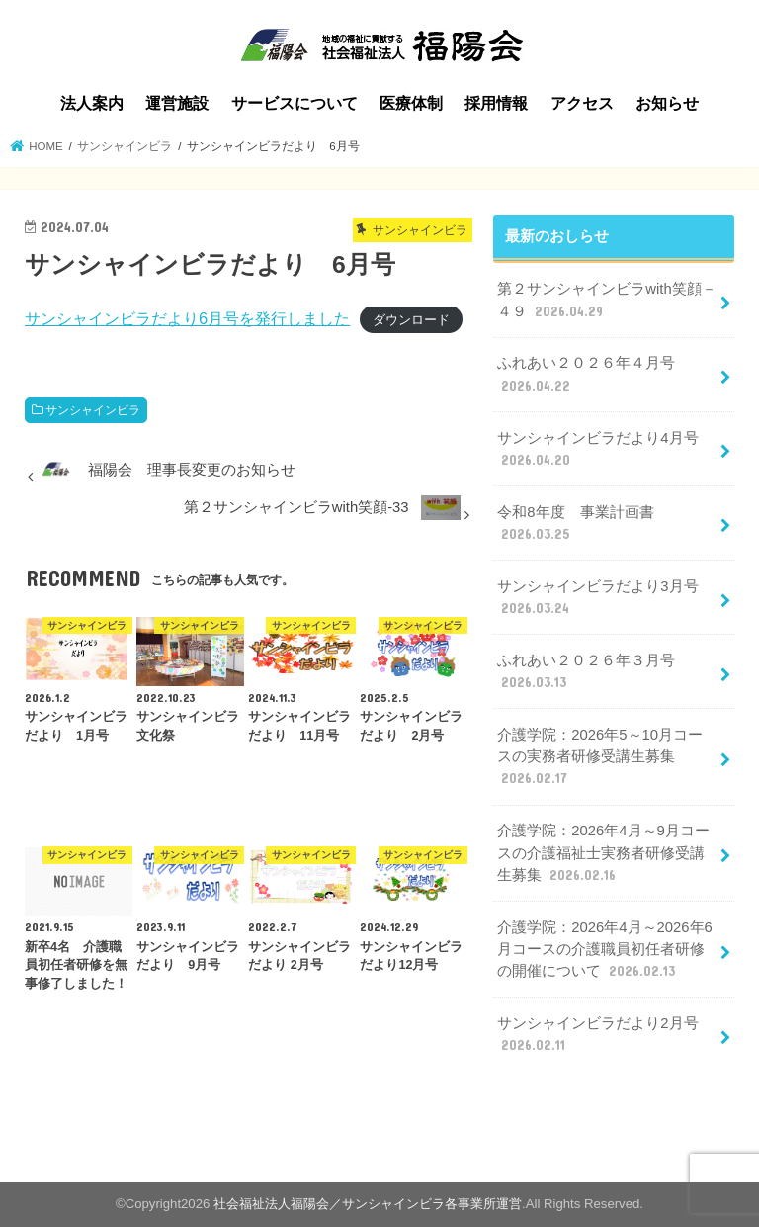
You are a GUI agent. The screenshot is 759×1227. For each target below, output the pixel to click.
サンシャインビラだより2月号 (597, 1035)
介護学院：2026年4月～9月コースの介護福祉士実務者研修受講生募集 (603, 853)
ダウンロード (411, 319)
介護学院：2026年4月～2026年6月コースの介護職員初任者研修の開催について (604, 950)
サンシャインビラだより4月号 (597, 450)
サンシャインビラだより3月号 (597, 598)
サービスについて (294, 103)
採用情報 (496, 103)
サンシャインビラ (92, 410)
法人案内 (92, 103)
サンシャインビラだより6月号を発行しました (187, 318)
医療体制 (411, 103)
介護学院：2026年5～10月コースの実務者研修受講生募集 (600, 757)
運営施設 (177, 103)
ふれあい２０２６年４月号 (586, 374)
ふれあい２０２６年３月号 (586, 672)
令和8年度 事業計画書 (575, 524)
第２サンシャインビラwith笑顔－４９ (606, 300)
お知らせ (667, 103)
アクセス (582, 103)
